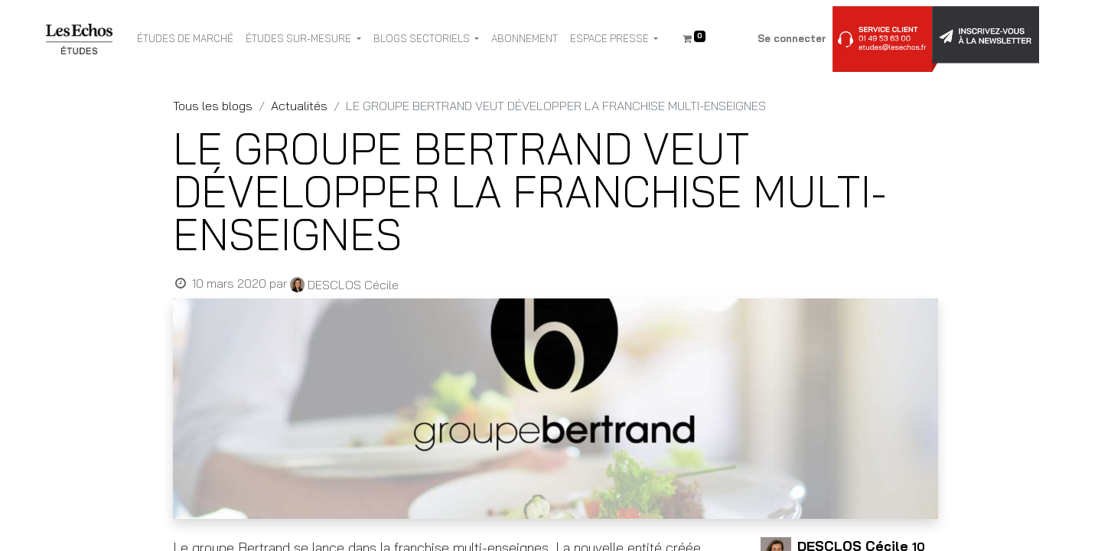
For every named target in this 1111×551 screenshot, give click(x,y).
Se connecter (792, 38)
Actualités (299, 105)
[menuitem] (185, 39)
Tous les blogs (212, 105)
